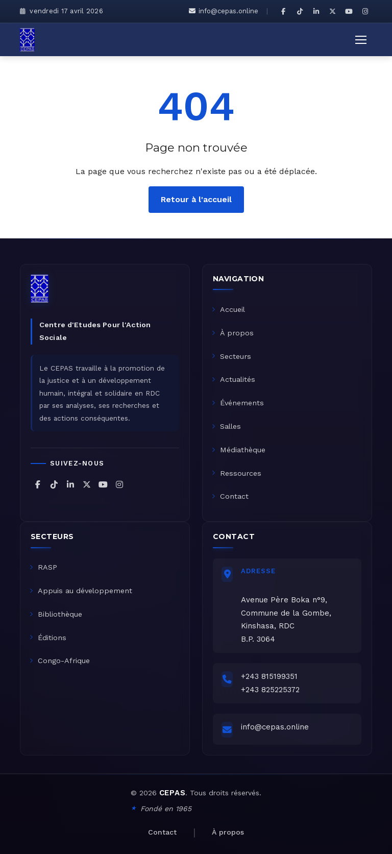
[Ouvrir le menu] (361, 40)
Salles (226, 426)
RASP (43, 567)
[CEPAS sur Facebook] (283, 11)
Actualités (233, 379)
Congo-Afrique (60, 660)
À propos (233, 333)
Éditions (48, 637)
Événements (238, 403)
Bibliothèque (56, 614)
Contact (230, 496)
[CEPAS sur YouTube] (348, 11)
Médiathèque (238, 450)
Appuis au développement (81, 591)
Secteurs (231, 356)
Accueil (228, 309)
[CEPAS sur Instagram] (365, 11)
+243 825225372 (270, 689)
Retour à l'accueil (196, 199)
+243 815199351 (269, 676)
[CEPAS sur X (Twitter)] (332, 11)
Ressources (236, 473)
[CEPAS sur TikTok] (299, 11)
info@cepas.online (223, 11)
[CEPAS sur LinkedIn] (316, 11)
